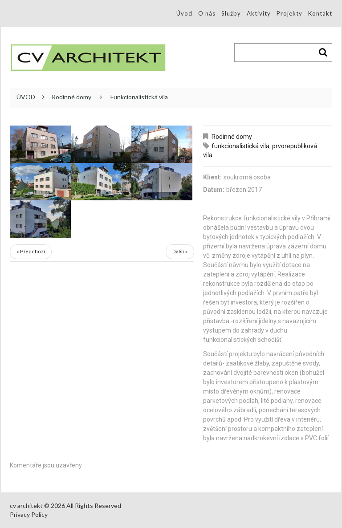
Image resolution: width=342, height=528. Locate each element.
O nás (207, 13)
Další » (179, 252)
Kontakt (320, 13)
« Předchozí (30, 252)
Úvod (184, 13)
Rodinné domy (71, 97)
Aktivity (259, 13)
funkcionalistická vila (240, 146)
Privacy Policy (29, 514)
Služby (231, 13)
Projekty (289, 13)
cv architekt (26, 505)
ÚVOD (25, 97)
